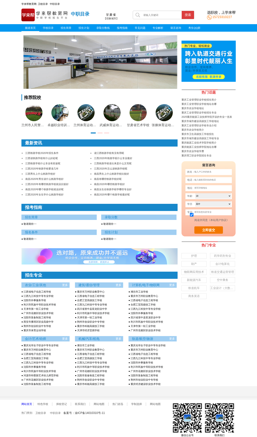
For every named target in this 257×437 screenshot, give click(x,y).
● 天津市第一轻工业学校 (35, 308)
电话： (191, 179)
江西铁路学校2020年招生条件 (41, 153)
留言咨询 (175, 27)
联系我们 (80, 404)
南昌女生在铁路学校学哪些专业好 (113, 189)
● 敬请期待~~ (29, 223)
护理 (194, 255)
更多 (65, 285)
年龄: (190, 196)
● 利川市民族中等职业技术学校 (38, 304)
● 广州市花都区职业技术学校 (37, 313)
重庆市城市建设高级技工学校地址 (200, 121)
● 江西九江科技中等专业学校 (37, 296)
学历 (189, 204)
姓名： (191, 171)
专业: (190, 212)
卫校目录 (43, 4)
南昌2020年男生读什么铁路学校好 (44, 179)
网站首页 (26, 404)
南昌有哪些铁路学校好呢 (108, 179)
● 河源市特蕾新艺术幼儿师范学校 (40, 375)
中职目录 (55, 4)
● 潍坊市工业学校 (138, 291)
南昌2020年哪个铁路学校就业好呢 (44, 189)
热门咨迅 (117, 404)
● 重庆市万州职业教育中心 (90, 291)
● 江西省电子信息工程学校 (36, 291)
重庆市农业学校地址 (193, 108)
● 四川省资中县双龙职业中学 (91, 308)
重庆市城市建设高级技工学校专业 (200, 138)
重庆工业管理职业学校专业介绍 (199, 125)
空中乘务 (222, 279)
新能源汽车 (194, 279)
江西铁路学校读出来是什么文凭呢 (113, 163)
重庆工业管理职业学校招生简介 (199, 99)
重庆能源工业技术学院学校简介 (199, 142)
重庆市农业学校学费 (193, 151)
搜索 (188, 15)
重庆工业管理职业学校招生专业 (199, 112)
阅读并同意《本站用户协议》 (211, 220)
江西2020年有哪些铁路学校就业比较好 (46, 184)
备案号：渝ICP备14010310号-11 (84, 412)
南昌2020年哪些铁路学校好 (109, 184)
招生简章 (66, 27)
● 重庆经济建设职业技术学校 (144, 384)
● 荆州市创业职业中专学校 (36, 326)
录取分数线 (103, 27)
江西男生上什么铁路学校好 (40, 173)
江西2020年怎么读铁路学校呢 (110, 168)
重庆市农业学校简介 (193, 129)
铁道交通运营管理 (222, 271)
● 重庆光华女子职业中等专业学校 (40, 345)
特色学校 (42, 404)
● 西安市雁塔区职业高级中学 (37, 321)
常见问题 (140, 27)
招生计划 (84, 27)
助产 (194, 263)
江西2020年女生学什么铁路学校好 (44, 194)
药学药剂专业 (222, 255)
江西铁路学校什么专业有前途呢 (42, 163)
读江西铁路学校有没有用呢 (109, 153)
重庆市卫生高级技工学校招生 (198, 134)
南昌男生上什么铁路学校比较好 (111, 173)
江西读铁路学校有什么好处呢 (41, 158)
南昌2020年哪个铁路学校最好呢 (112, 194)
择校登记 (61, 404)
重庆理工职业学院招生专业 (196, 155)
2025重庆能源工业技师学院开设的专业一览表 (207, 116)
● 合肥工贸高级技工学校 (88, 300)
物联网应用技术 (194, 271)
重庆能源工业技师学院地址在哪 (199, 146)
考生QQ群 (194, 27)
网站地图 (99, 404)
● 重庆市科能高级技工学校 (90, 326)
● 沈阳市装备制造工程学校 (36, 317)
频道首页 (30, 27)
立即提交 (208, 230)
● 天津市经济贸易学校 (87, 330)
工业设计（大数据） (222, 288)
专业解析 (158, 27)
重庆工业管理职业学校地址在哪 (199, 104)
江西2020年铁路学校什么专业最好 (113, 158)
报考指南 (122, 27)
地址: (190, 187)
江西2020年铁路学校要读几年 (41, 168)
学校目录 (48, 27)
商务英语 (194, 296)
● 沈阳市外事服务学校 (33, 300)
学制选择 (136, 404)
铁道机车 (194, 288)
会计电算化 (222, 263)
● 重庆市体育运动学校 (33, 330)
